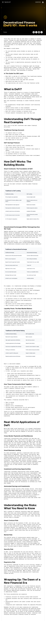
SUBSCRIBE (38, 2)
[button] (2, 2)
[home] (7, 2)
